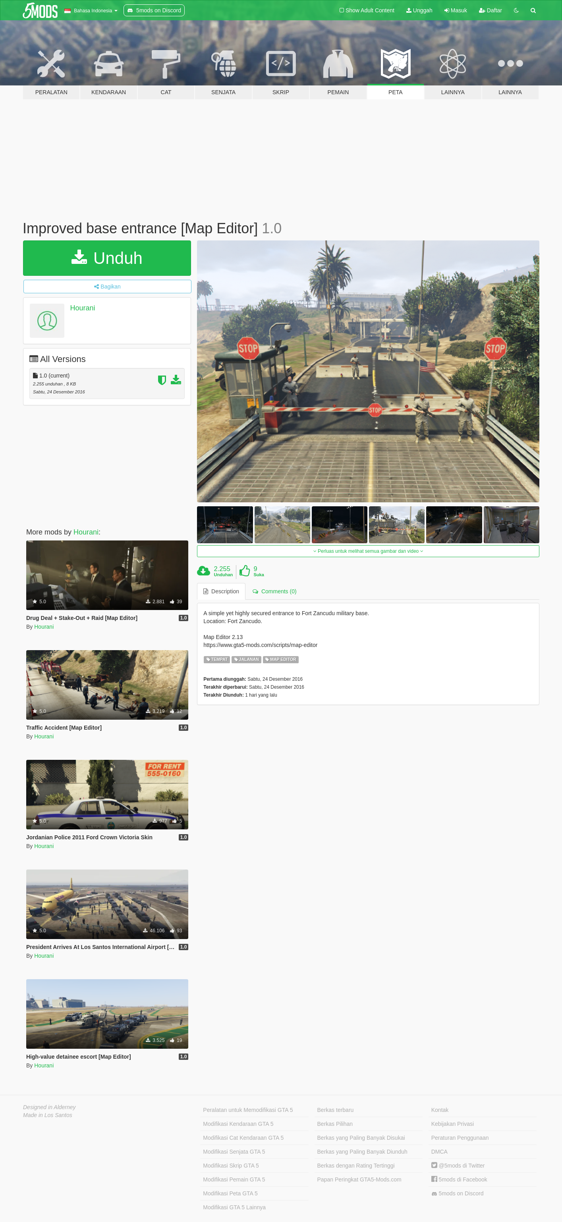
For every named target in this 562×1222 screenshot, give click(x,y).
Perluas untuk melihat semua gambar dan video (368, 551)
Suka (258, 574)
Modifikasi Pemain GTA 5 (234, 1179)
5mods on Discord (457, 1193)
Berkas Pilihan (335, 1124)
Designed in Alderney (49, 1107)
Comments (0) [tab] (274, 591)
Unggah (419, 10)
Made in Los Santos (47, 1115)
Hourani (82, 308)
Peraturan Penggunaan (460, 1138)
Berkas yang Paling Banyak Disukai (361, 1138)
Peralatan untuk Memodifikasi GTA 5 (248, 1110)
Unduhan (223, 574)
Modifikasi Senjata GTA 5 (234, 1151)
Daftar (490, 10)
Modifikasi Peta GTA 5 (230, 1193)
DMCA (439, 1151)
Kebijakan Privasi (452, 1124)
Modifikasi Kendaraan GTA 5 (238, 1124)
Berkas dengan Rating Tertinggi (356, 1165)
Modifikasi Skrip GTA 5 (231, 1165)
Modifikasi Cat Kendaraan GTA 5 (243, 1138)
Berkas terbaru (335, 1110)
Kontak (440, 1110)
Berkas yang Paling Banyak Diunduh (362, 1151)
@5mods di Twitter (458, 1165)
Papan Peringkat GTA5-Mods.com (359, 1179)
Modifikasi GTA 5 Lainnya (234, 1207)
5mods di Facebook (459, 1179)
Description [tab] (221, 591)
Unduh (106, 258)
